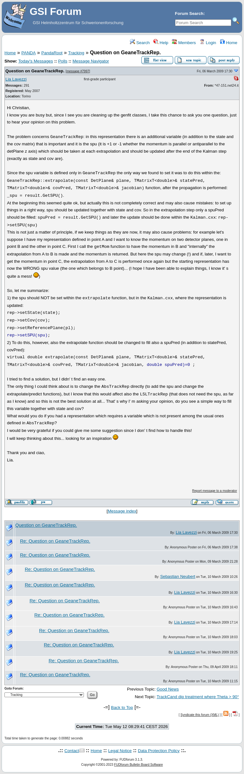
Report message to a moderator (214, 491)
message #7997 (77, 71)
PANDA (28, 52)
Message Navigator (90, 61)
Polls (62, 61)
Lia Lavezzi (16, 79)
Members (184, 42)
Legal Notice (120, 750)
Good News (168, 689)
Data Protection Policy (159, 750)
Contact (71, 750)
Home (228, 42)
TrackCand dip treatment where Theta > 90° (198, 696)
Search (140, 42)
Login (208, 42)
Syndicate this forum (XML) (199, 715)
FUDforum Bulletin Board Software (138, 764)
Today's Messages (35, 61)
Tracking (76, 52)
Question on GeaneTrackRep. (34, 71)
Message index (122, 511)
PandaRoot (52, 52)
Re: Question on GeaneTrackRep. (55, 541)
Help (160, 42)
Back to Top (122, 707)
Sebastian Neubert (177, 576)
